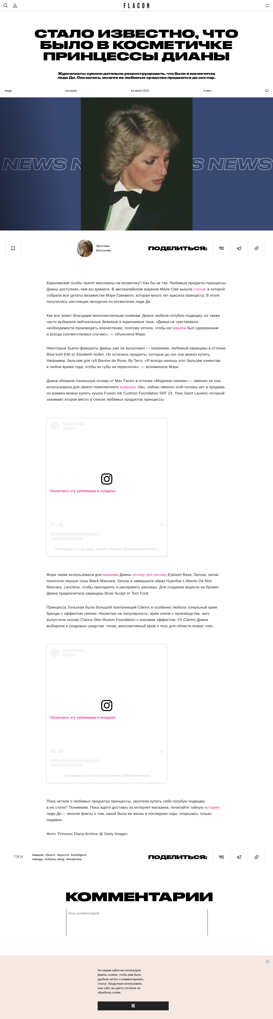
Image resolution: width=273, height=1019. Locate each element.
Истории (71, 90)
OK (133, 1006)
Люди (8, 90)
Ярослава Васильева (103, 248)
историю (212, 807)
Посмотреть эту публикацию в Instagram (83, 491)
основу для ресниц (150, 575)
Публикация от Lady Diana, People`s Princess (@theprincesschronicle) (107, 549)
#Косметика (73, 859)
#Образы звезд (54, 859)
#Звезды (37, 859)
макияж (179, 328)
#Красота (63, 855)
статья (199, 289)
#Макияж (38, 855)
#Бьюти (50, 855)
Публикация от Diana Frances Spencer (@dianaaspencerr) (107, 775)
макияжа (128, 387)
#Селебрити (78, 855)
